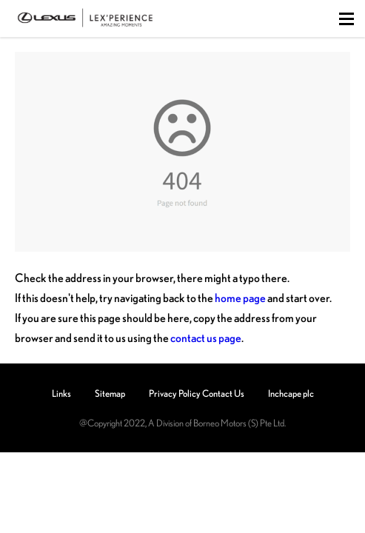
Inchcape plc (291, 393)
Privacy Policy (175, 393)
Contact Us (223, 393)
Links (61, 393)
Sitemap (110, 393)
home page (240, 297)
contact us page (205, 337)
